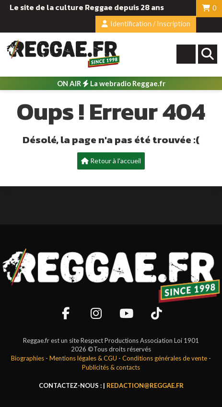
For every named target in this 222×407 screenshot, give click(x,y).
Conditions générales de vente (164, 358)
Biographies (27, 358)
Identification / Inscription (146, 24)
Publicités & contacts (111, 367)
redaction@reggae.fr (145, 385)
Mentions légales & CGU (83, 358)
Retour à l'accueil (111, 161)
